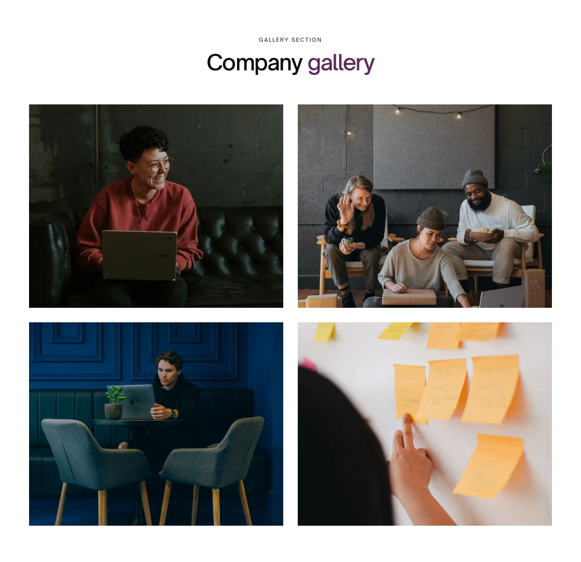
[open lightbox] (156, 206)
